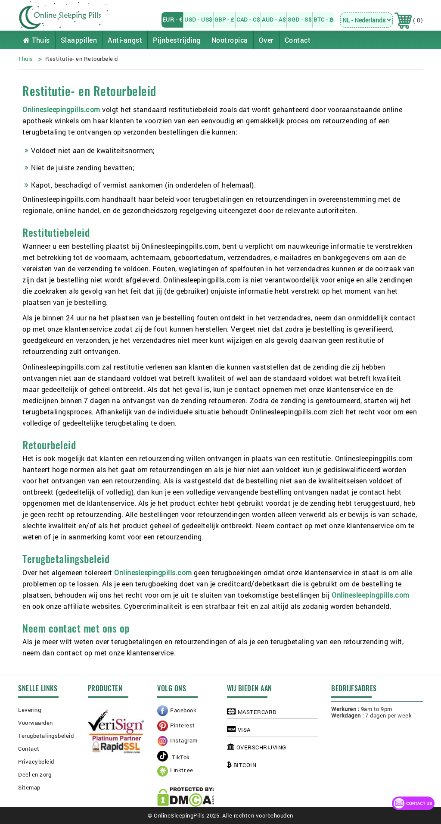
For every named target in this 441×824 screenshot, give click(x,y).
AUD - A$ (274, 19)
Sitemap (29, 787)
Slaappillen (79, 39)
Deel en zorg (34, 774)
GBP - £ (224, 19)
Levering (29, 710)
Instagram (184, 740)
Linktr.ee (181, 770)
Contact (298, 39)
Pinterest (182, 725)
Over (266, 39)
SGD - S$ (299, 19)
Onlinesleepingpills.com (61, 109)
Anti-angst (125, 39)
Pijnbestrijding (177, 39)
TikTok (173, 757)
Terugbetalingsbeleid (46, 735)
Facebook (183, 710)
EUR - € (172, 19)
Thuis (36, 39)
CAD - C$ (248, 19)
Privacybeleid (36, 761)
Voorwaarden (35, 723)
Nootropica (229, 39)
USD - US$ (198, 19)
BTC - (324, 19)
